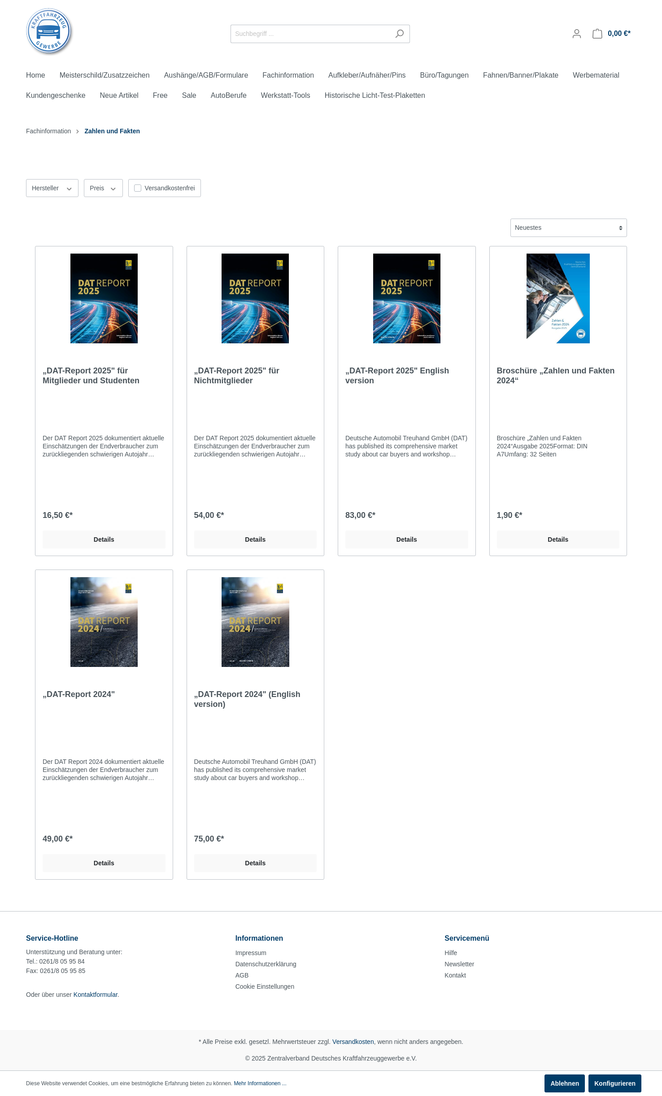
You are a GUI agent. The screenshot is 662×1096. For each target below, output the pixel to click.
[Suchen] (399, 34)
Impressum (250, 952)
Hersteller (52, 187)
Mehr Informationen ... (260, 1083)
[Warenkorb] (611, 33)
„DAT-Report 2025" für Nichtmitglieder (236, 375)
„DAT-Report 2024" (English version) (247, 699)
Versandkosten (353, 1041)
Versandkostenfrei (170, 188)
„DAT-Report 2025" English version (397, 375)
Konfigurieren (615, 1083)
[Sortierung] (568, 228)
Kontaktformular (96, 994)
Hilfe (450, 952)
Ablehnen (564, 1083)
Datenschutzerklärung (265, 964)
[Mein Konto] (576, 33)
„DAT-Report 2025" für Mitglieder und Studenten (91, 375)
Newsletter (459, 964)
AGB (242, 975)
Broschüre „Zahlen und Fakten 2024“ (556, 375)
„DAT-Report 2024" (79, 694)
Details (104, 539)
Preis (103, 187)
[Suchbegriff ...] (310, 34)
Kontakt (455, 975)
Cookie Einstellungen (265, 986)
